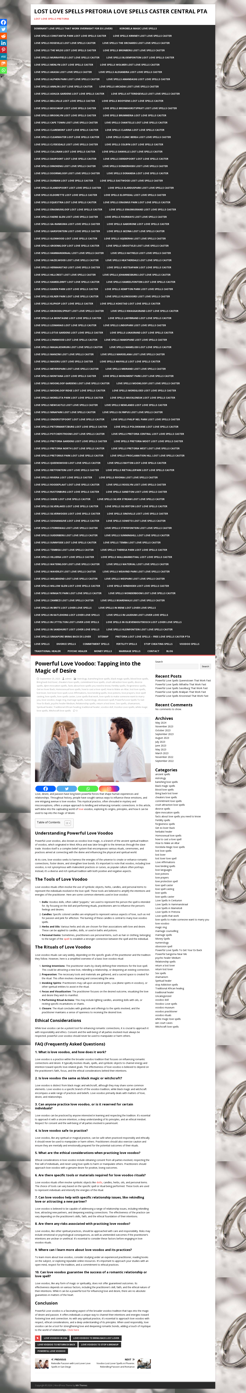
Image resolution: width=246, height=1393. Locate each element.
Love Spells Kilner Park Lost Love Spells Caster (66, 296)
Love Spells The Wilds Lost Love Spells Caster (65, 50)
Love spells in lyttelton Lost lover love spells (66, 622)
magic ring (61, 699)
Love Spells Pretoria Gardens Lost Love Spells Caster (70, 441)
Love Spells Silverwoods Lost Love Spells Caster (67, 513)
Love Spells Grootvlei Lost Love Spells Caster (137, 245)
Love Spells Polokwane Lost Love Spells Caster (146, 426)
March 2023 (161, 753)
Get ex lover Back (46, 689)
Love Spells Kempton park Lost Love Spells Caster (139, 289)
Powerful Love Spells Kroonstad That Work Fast (181, 695)
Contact (153, 651)
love (81, 809)
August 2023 (162, 737)
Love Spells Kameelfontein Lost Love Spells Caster (140, 281)
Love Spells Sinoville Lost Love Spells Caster (137, 513)
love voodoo (48, 699)
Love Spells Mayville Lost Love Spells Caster (130, 361)
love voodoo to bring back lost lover (96, 1338)
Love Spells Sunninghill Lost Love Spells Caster (137, 535)
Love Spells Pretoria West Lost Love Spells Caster (145, 448)
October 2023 (162, 730)
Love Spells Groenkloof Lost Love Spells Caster (66, 245)
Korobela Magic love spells (170, 847)
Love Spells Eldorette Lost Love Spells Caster (65, 195)
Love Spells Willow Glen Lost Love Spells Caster (67, 585)
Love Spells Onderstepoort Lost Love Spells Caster (69, 419)
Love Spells (42, 644)
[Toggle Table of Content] (66, 823)
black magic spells (120, 678)
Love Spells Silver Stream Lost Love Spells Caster (131, 499)
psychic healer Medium (63, 703)
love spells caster (66, 696)
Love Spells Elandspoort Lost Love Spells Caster (67, 187)
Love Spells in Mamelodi (168, 908)
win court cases (164, 1022)
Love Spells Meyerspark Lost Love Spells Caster (66, 368)
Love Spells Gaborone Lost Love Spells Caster (138, 224)
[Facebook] (45, 789)
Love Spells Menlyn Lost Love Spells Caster (63, 64)
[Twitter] (67, 789)
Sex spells (121, 703)
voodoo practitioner (166, 1011)
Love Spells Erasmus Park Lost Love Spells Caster (136, 202)
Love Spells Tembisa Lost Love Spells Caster (64, 549)
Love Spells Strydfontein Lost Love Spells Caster (138, 528)
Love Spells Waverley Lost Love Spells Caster (65, 571)
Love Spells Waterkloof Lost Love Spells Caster (67, 564)
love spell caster (164, 885)
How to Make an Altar (118, 689)
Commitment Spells (96, 644)
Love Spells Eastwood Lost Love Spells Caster (131, 180)
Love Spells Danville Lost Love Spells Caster (132, 151)
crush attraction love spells (120, 682)
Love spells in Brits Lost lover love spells (63, 607)
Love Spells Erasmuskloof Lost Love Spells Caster (68, 209)
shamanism (134, 703)
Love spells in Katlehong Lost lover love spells (67, 614)
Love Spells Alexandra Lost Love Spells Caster (130, 72)
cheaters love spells (69, 682)
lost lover (41, 692)
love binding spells (97, 692)
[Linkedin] (3, 42)
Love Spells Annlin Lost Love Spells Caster (63, 86)
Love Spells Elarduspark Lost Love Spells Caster (141, 187)
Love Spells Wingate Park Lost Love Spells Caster (67, 593)
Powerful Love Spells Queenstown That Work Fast (183, 680)
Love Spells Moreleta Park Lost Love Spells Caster (68, 397)
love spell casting (164, 889)
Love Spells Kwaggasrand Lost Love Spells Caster (144, 311)
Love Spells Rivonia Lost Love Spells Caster (128, 477)
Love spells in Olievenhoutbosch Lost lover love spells (144, 622)
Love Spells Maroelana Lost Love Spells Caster (133, 354)
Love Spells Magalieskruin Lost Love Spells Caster (68, 347)
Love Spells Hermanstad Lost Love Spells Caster (67, 267)
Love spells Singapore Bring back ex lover (62, 636)
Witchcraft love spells (60, 710)
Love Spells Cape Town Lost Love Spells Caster (66, 122)
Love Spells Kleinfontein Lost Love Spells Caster (139, 629)
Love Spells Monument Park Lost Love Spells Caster (138, 376)
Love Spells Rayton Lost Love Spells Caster (136, 463)
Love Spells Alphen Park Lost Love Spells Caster (67, 79)
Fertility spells (119, 685)
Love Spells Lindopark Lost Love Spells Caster (134, 325)
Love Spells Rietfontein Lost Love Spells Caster (66, 470)
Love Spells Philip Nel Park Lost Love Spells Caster (145, 419)
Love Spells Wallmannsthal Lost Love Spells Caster (136, 557)
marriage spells (75, 699)
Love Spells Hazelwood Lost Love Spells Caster (66, 260)
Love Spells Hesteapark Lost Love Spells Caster (139, 267)
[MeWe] (3, 56)
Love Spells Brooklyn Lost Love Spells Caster (65, 115)
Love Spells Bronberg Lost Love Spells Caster (134, 50)
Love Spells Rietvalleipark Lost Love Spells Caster (140, 470)
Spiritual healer (45, 707)
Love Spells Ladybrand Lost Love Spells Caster (139, 318)
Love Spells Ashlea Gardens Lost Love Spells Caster (69, 93)
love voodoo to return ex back (56, 1344)
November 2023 (164, 726)
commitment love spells (92, 682)
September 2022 (164, 761)
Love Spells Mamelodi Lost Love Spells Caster (140, 347)
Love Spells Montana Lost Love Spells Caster (65, 376)
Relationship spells (85, 703)
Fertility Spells (126, 644)
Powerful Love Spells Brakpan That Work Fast (180, 692)
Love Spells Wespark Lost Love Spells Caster (135, 578)
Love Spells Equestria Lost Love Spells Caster (65, 202)
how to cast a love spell (94, 689)
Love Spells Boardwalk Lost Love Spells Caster (133, 600)
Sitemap (103, 636)
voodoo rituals (163, 1015)
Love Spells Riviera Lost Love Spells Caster (63, 477)
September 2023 (164, 734)
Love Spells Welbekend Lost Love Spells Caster (66, 578)
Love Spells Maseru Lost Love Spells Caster (63, 361)
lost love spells (137, 689)
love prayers (128, 692)
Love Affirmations (77, 692)
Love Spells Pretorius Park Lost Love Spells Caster (68, 455)
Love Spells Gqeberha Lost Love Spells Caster (135, 238)
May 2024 (160, 722)
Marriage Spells (129, 651)
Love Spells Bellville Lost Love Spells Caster (64, 100)
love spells (50, 696)
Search (159, 661)
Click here (73, 1330)
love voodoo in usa (55, 1338)
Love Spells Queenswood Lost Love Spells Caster (67, 463)
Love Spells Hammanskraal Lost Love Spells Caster (69, 253)
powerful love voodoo (51, 1351)
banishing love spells (99, 678)
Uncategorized (163, 996)
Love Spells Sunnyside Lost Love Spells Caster (65, 542)
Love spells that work (87, 696)
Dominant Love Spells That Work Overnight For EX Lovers (73, 28)
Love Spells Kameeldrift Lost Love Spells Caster (66, 281)
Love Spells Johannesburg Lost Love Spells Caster (136, 274)
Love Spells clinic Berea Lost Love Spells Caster (138, 137)
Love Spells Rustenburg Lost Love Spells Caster (66, 491)
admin (68, 678)
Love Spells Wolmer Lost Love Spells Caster (130, 64)
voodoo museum (164, 1007)
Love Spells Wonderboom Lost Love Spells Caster (141, 593)
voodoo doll (107, 707)
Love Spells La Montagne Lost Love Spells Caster (67, 318)
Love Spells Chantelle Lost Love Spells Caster (136, 122)
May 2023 (160, 749)
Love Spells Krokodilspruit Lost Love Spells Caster (69, 311)
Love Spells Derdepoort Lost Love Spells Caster (135, 158)
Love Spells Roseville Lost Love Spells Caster (64, 43)
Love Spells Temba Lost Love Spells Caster (132, 542)
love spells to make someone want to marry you (182, 919)
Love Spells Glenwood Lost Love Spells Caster (65, 238)
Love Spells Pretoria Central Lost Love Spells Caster (148, 433)
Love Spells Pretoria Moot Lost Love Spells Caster (148, 441)
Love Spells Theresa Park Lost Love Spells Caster (134, 549)
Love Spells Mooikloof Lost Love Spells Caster (148, 383)
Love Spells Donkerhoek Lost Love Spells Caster (135, 166)
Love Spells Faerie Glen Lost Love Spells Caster (66, 216)
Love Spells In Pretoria (167, 911)
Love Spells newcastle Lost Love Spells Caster (66, 405)
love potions (114, 692)
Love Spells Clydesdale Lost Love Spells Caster (66, 144)
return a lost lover (106, 703)
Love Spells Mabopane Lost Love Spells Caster (135, 339)
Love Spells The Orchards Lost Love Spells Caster (136, 43)
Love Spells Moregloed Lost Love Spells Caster (144, 390)
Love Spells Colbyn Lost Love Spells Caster (134, 144)
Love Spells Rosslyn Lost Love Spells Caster (136, 484)
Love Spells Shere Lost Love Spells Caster (62, 499)
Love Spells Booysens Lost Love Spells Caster (132, 100)
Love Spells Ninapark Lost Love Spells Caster (64, 412)
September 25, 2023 (50, 678)
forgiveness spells (136, 685)
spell (67, 938)
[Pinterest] (3, 49)
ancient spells (162, 774)
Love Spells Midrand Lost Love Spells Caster (136, 368)
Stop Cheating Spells (158, 644)
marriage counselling (166, 931)
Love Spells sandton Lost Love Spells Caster (136, 491)
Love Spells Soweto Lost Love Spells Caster (136, 520)
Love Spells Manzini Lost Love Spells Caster (64, 354)
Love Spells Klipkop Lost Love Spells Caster (63, 303)
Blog (169, 651)
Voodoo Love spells (124, 707)
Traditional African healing (67, 707)
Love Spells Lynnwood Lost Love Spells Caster (65, 339)
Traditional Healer (47, 651)
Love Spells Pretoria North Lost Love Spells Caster (69, 448)
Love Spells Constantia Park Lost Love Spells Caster (70, 35)
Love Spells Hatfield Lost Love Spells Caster (141, 253)
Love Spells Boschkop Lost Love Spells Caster (65, 108)
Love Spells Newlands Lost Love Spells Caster (136, 405)
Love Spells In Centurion (168, 900)
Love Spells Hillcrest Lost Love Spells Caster (65, 274)
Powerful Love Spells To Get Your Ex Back (178, 950)
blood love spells (139, 678)
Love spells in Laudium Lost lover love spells (137, 614)
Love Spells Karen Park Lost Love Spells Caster (66, 289)
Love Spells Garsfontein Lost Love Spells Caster (67, 231)
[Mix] (3, 63)
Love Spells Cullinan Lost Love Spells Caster (64, 151)
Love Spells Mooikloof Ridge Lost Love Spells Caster (69, 390)
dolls (99, 1182)
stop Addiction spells (166, 984)
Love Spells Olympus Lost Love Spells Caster (132, 412)
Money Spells (103, 651)
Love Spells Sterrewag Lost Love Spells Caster (66, 528)
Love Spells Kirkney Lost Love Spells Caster (142, 35)
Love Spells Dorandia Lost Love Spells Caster (137, 173)
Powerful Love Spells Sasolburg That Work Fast (181, 688)
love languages (163, 869)
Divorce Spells (66, 644)
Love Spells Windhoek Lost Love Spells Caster (138, 585)
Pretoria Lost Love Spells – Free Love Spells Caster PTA (152, 636)
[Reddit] (3, 36)
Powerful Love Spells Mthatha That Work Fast (180, 684)
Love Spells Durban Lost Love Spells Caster (63, 180)
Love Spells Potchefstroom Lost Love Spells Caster (69, 433)
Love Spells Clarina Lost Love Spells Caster (134, 129)
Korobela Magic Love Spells (138, 28)
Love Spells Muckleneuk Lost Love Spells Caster (142, 397)
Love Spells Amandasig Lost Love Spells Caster (138, 79)
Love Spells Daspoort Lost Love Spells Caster (65, 158)
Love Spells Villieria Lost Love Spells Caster (64, 557)
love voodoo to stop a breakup (100, 1344)
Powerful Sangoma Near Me (171, 954)
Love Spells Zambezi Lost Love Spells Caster (64, 600)
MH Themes (81, 1385)
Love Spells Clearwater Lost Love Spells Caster (66, 137)
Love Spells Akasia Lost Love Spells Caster (63, 72)
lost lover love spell (57, 692)
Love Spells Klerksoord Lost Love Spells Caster (137, 296)
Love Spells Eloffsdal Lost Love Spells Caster (135, 195)
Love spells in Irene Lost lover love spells (127, 607)
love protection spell (166, 881)
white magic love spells (168, 1019)
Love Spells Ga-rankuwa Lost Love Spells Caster (67, 224)
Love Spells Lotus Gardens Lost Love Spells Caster (68, 332)
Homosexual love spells (68, 689)
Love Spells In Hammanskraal (171, 904)
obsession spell (106, 699)
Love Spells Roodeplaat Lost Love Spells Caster (66, 484)
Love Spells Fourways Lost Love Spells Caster (136, 216)
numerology (90, 699)
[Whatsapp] (88, 789)
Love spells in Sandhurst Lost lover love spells (66, 629)
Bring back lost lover (47, 682)
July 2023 (160, 741)
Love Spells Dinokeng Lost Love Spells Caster (65, 166)
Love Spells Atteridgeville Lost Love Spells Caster (145, 93)
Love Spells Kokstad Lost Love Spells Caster (130, 303)
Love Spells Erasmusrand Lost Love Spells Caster (142, 209)
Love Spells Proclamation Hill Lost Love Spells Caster (147, 455)
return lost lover (164, 969)
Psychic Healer (77, 651)
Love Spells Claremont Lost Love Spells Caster (66, 129)
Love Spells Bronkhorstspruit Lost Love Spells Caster (140, 108)
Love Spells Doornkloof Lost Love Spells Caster (67, 173)
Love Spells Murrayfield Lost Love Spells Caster (66, 57)
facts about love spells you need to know (89, 685)
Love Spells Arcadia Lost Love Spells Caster (129, 86)
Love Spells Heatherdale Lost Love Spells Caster (139, 260)
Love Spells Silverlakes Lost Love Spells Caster (66, 506)
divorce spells (162, 808)
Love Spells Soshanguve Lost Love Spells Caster (66, 520)
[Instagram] (109, 789)
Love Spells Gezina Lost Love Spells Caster (136, 231)
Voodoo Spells (189, 644)
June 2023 (160, 745)
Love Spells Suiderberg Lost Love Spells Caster (66, 535)
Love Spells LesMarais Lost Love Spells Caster (65, 325)
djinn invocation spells (55, 685)
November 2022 (164, 757)
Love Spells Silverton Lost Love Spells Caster (136, 506)
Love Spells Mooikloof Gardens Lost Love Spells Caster (72, 383)
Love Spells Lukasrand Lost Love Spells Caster (141, 332)
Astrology (82, 678)
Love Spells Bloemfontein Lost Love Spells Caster (140, 57)
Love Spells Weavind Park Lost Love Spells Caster (136, 571)
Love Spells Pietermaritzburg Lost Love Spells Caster (70, 426)
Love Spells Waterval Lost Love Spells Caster (138, 564)
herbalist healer (163, 831)
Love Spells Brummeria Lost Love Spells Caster (134, 115)
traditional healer (91, 707)
